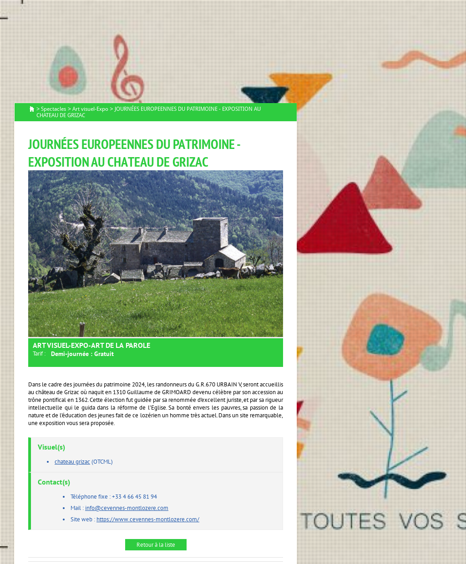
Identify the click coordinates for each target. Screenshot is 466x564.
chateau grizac (72, 461)
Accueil (31, 109)
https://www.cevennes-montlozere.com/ (147, 519)
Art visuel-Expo (90, 109)
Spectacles (53, 109)
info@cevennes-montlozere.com (126, 508)
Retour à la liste (156, 545)
